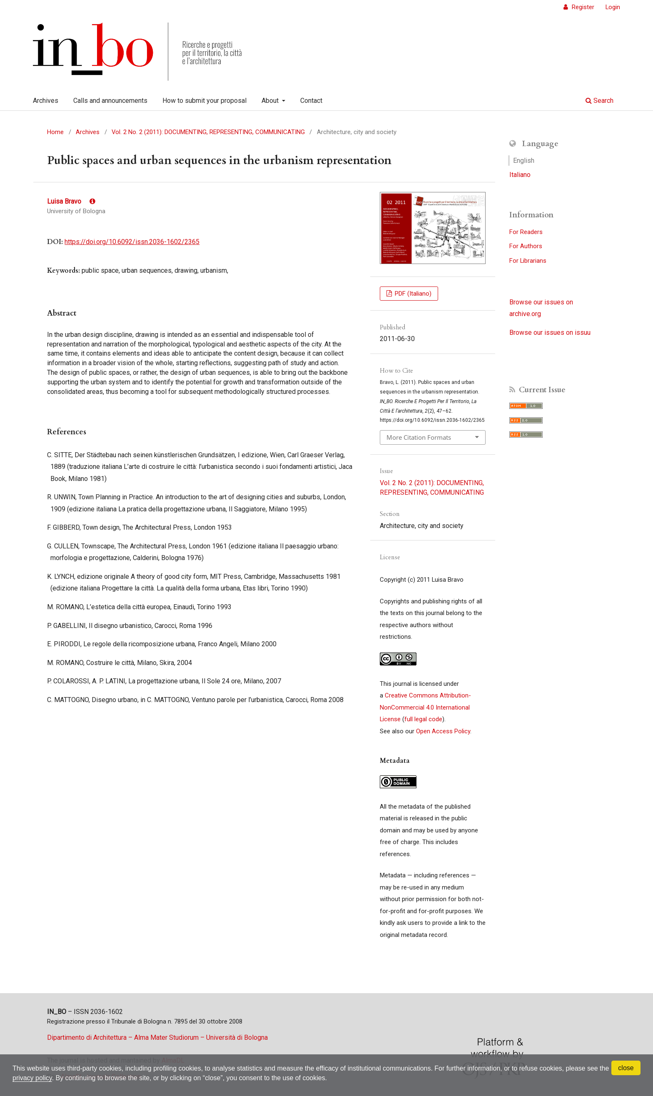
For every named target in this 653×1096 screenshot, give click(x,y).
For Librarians (527, 260)
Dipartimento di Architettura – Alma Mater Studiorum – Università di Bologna (157, 1037)
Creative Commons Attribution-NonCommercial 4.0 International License (425, 707)
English (523, 160)
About (271, 101)
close (625, 1067)
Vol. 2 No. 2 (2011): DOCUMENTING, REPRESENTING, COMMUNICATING (208, 132)
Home (55, 132)
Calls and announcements (110, 101)
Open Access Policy (443, 731)
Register (582, 7)
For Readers (526, 232)
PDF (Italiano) (412, 293)
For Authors (525, 246)
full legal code (423, 719)
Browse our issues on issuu (550, 332)
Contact (311, 101)
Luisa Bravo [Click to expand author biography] (71, 201)
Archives (45, 101)
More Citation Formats (418, 437)
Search (599, 101)
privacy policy (32, 1077)
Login (613, 7)
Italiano (520, 175)
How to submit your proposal (204, 101)
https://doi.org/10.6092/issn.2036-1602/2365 (132, 242)
